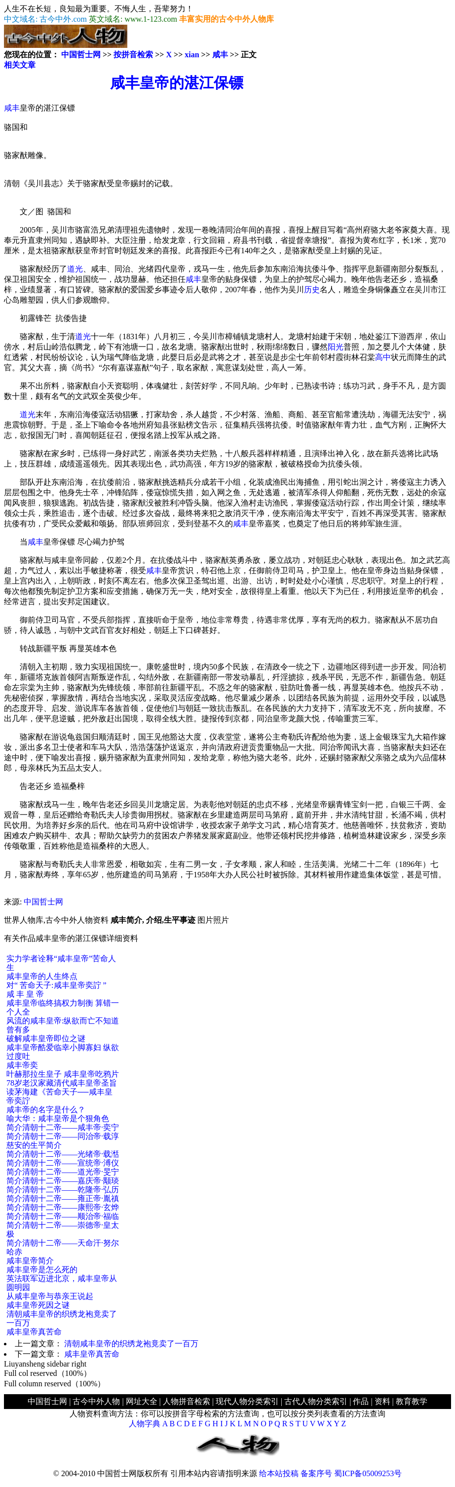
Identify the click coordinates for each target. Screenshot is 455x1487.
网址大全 (141, 1401)
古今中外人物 (96, 1401)
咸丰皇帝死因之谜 (38, 1305)
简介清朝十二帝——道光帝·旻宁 (62, 1172)
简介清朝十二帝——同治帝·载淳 (62, 1136)
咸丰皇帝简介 (30, 1260)
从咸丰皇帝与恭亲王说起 (49, 1296)
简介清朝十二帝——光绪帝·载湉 (62, 1154)
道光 (75, 269)
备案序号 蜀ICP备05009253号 (351, 1473)
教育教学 (411, 1401)
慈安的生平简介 (34, 1145)
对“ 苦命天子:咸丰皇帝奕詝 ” (56, 985)
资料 (382, 1401)
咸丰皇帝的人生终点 (41, 976)
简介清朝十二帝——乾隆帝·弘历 (62, 1189)
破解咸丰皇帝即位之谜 (45, 1038)
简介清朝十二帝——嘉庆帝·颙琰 (62, 1180)
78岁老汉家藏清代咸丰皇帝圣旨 (61, 1083)
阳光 (335, 347)
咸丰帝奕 (22, 1065)
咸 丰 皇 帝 (25, 994)
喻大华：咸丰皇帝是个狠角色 (57, 1118)
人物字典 (144, 1423)
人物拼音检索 (186, 1401)
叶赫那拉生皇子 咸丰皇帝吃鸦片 (62, 1074)
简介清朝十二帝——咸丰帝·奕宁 (62, 1127)
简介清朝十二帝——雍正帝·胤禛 (62, 1198)
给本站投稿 (279, 1473)
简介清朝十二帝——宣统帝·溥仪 (62, 1163)
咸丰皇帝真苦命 (34, 1332)
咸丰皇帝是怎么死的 (41, 1269)
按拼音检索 (133, 54)
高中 (383, 357)
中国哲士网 (81, 54)
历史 (312, 289)
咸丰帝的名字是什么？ (45, 1109)
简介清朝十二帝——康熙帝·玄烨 (62, 1207)
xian (192, 54)
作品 (361, 1401)
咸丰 (220, 54)
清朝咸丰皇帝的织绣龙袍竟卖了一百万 (131, 1343)
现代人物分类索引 (247, 1401)
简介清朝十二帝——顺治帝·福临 (62, 1216)
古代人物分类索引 (315, 1401)
